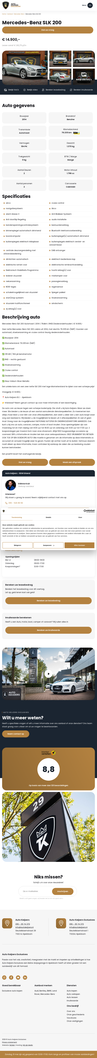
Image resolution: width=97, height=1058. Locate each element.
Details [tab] (48, 517)
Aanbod (10, 14)
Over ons (71, 1011)
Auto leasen (72, 997)
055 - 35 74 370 (22, 924)
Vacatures (71, 1018)
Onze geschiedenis (75, 1014)
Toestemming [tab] (16, 517)
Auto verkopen (73, 994)
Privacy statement (9, 1042)
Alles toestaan (79, 545)
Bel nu (45, 454)
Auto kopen (72, 991)
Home (4, 14)
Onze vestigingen (75, 1021)
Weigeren (17, 545)
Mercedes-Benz (19, 14)
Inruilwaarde (72, 1000)
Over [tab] (80, 517)
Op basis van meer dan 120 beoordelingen (48, 785)
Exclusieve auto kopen (12, 991)
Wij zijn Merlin (28, 1045)
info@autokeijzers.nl (24, 927)
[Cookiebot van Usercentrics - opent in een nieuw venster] (85, 511)
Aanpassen (48, 545)
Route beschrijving (13, 550)
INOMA (12, 1045)
